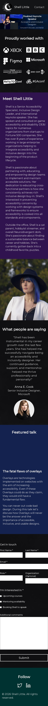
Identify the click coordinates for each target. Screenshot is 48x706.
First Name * (6, 550)
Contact (39, 7)
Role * (3, 573)
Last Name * (31, 550)
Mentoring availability (14, 601)
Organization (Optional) (32, 574)
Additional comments (11, 615)
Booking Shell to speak (15, 607)
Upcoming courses (12, 596)
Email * (3, 562)
